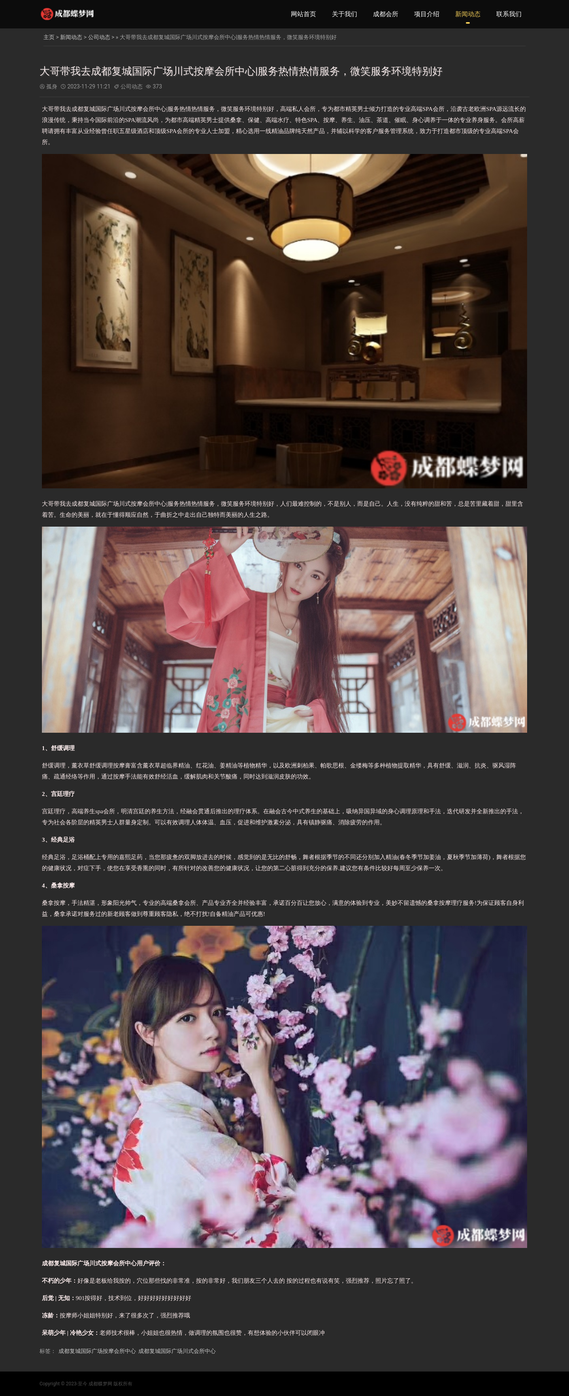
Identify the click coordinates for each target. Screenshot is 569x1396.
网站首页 (303, 14)
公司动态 (99, 37)
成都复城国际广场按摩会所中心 (97, 1351)
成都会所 (385, 14)
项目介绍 (426, 14)
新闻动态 (467, 14)
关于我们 (344, 14)
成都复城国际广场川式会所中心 (177, 1351)
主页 (49, 37)
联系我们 (509, 14)
